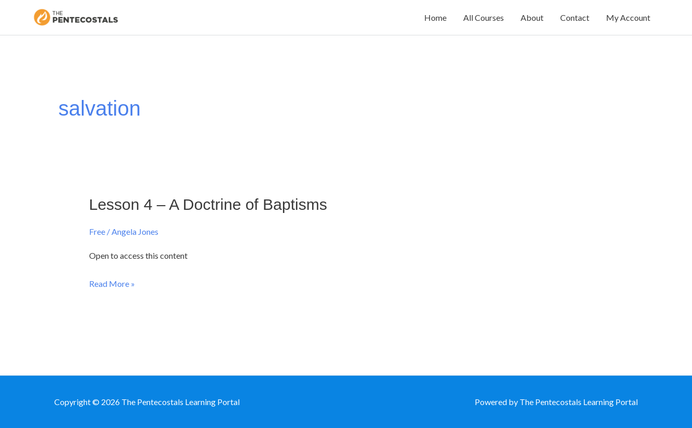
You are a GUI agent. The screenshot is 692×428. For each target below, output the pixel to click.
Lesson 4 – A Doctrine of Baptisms (208, 204)
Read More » (112, 284)
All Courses (483, 17)
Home (435, 17)
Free (97, 231)
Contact (574, 17)
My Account (628, 17)
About (532, 17)
